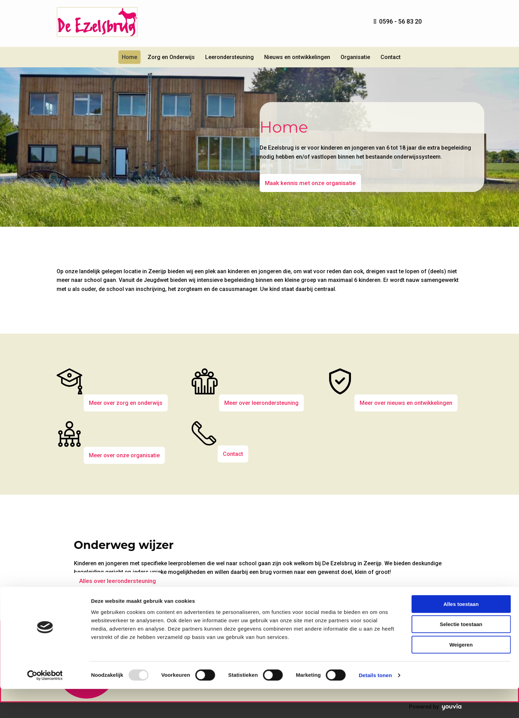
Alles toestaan (461, 633)
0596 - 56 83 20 (400, 21)
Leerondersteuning (229, 57)
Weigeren (460, 674)
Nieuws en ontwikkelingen (297, 57)
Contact (390, 57)
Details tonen (375, 704)
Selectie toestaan (461, 654)
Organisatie (355, 57)
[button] (310, 183)
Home (129, 57)
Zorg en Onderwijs (171, 57)
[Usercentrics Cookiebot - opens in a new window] (45, 704)
